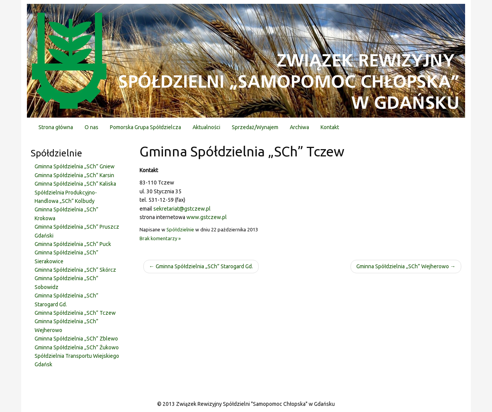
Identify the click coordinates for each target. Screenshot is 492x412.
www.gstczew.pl (206, 217)
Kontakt (330, 127)
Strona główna (55, 127)
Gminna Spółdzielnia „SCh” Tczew (75, 313)
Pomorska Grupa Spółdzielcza (145, 127)
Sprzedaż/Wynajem (255, 127)
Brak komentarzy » (160, 238)
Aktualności (206, 127)
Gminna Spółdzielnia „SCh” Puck (73, 244)
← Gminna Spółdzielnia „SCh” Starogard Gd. (201, 266)
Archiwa (299, 127)
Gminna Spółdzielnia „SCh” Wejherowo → (405, 266)
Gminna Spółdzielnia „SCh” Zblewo (76, 339)
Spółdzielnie (180, 229)
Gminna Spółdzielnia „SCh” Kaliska (75, 184)
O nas (91, 127)
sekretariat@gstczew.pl (182, 209)
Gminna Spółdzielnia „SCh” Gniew (75, 166)
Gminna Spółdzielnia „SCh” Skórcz (75, 270)
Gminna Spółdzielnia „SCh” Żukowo (77, 347)
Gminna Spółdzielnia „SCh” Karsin (74, 175)
